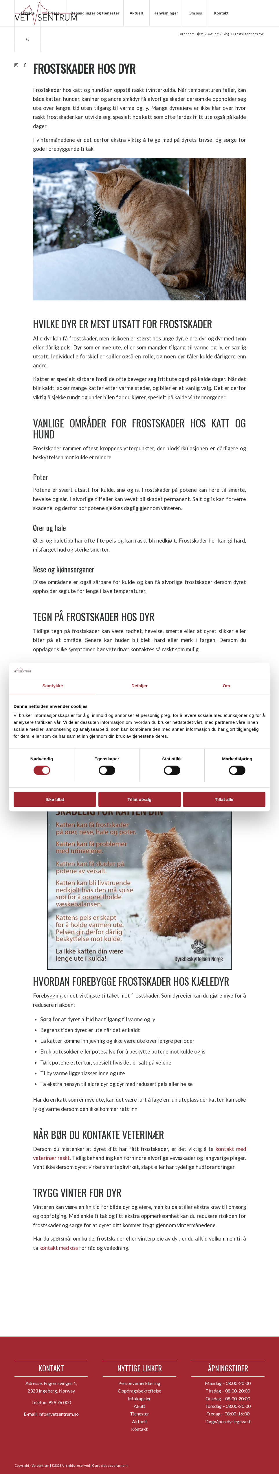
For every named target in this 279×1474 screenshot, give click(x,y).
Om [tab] (226, 685)
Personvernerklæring (139, 1383)
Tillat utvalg (139, 799)
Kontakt (139, 1429)
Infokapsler (139, 1398)
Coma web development (110, 1465)
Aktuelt (139, 1421)
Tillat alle (224, 799)
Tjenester (139, 1413)
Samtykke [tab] (53, 685)
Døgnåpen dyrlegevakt (228, 1421)
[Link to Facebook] (25, 65)
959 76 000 (59, 1402)
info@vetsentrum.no (58, 1414)
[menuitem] (27, 13)
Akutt (139, 1406)
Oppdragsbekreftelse (139, 1390)
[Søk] (27, 39)
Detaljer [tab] (139, 685)
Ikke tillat (54, 799)
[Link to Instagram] (16, 65)
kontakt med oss (58, 1248)
